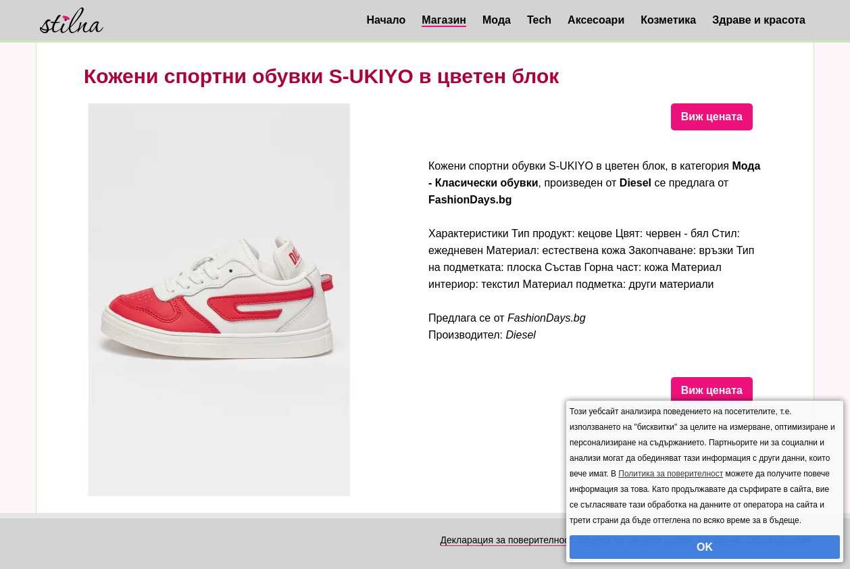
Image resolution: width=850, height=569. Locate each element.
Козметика (668, 20)
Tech (539, 20)
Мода (496, 20)
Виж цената (712, 116)
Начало (385, 20)
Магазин (444, 20)
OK (705, 547)
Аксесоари (596, 20)
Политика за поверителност (670, 473)
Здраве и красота (758, 20)
